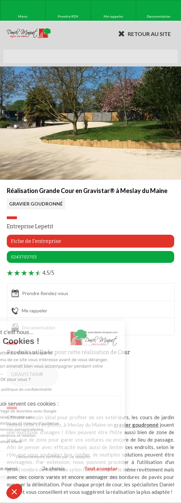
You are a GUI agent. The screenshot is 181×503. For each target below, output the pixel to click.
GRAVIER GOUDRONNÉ (36, 204)
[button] (14, 491)
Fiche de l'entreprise (36, 241)
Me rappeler (29, 311)
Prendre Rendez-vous (40, 293)
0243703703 (24, 256)
